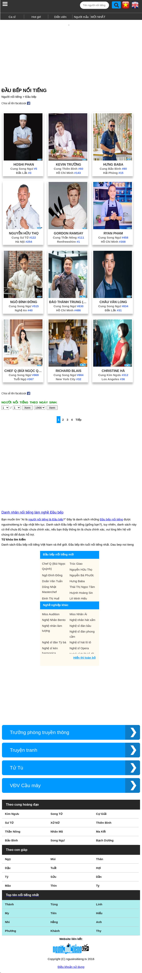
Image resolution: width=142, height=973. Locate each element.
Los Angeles (113, 372)
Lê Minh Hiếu (78, 562)
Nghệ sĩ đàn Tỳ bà (54, 606)
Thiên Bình (103, 786)
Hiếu (99, 876)
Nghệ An (24, 303)
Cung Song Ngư (23, 161)
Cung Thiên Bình (68, 161)
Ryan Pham (113, 226)
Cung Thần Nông (68, 230)
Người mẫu (81, 16)
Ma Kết (101, 795)
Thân (99, 822)
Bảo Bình (11, 804)
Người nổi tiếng (11, 89)
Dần (99, 840)
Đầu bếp (30, 89)
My (7, 876)
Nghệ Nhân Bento (54, 583)
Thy (98, 894)
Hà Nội (23, 234)
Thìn (54, 849)
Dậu (7, 831)
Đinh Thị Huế (50, 562)
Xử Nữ (55, 786)
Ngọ (8, 822)
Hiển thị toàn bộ (84, 621)
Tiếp (78, 412)
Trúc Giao (76, 527)
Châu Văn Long (113, 295)
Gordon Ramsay (68, 226)
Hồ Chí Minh (68, 166)
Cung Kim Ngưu (113, 368)
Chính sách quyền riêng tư (71, 951)
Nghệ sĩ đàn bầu (80, 589)
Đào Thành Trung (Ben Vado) (68, 295)
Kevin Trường (68, 157)
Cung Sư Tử (23, 230)
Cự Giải (101, 777)
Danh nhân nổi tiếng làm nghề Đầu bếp (32, 476)
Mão (8, 849)
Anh (99, 885)
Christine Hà (113, 364)
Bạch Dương (105, 804)
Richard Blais (68, 364)
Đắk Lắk (23, 166)
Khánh (55, 894)
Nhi (7, 885)
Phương (10, 894)
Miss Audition (50, 577)
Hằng (54, 885)
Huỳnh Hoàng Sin (81, 556)
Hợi (98, 831)
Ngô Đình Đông (23, 295)
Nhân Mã (57, 795)
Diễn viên (60, 16)
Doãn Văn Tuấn (52, 544)
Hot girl (36, 16)
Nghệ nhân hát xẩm (82, 583)
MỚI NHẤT (98, 16)
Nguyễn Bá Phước (82, 538)
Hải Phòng (113, 166)
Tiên (54, 876)
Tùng (54, 868)
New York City (68, 372)
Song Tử (57, 777)
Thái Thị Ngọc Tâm (82, 550)
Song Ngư (58, 804)
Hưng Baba (113, 157)
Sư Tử (9, 786)
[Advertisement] (71, 48)
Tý (6, 840)
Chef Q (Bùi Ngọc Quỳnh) (23, 364)
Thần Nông (12, 795)
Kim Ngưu (12, 777)
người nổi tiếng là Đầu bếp (45, 483)
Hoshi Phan (23, 157)
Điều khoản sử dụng (71, 930)
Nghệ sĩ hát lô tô (80, 606)
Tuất (53, 831)
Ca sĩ (12, 16)
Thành (9, 868)
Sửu (53, 840)
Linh (99, 868)
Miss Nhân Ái (78, 577)
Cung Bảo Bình (113, 161)
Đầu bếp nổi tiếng (111, 483)
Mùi (53, 822)
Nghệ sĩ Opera (79, 611)
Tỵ (97, 849)
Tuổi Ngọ (24, 372)
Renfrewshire (68, 234)
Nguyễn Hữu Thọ (24, 226)
